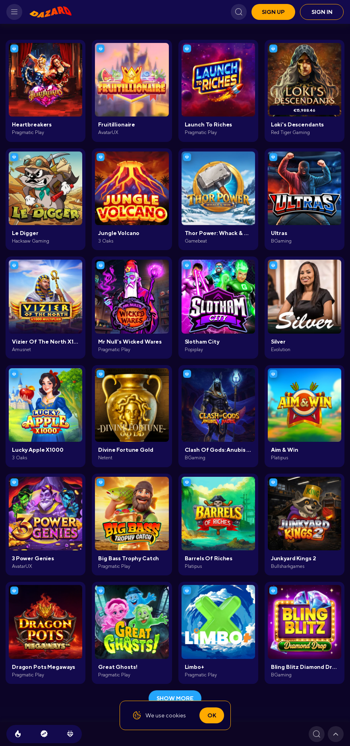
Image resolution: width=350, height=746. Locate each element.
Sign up (273, 12)
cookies (176, 715)
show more (175, 698)
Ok (211, 715)
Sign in (322, 12)
